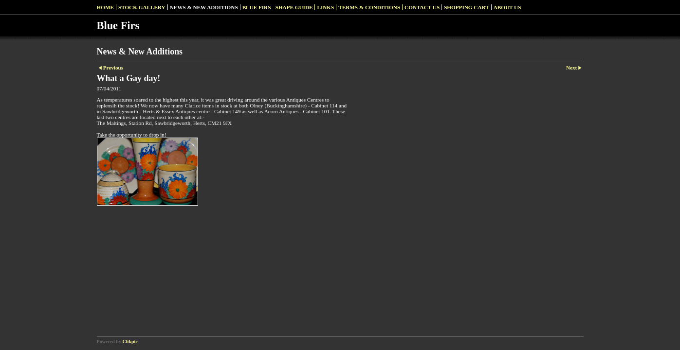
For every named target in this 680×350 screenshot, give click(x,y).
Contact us (422, 7)
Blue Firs (118, 25)
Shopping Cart (466, 7)
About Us (507, 7)
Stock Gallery (141, 7)
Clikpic (130, 341)
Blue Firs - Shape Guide (277, 7)
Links (325, 7)
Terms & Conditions (369, 7)
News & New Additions (204, 7)
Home (105, 7)
